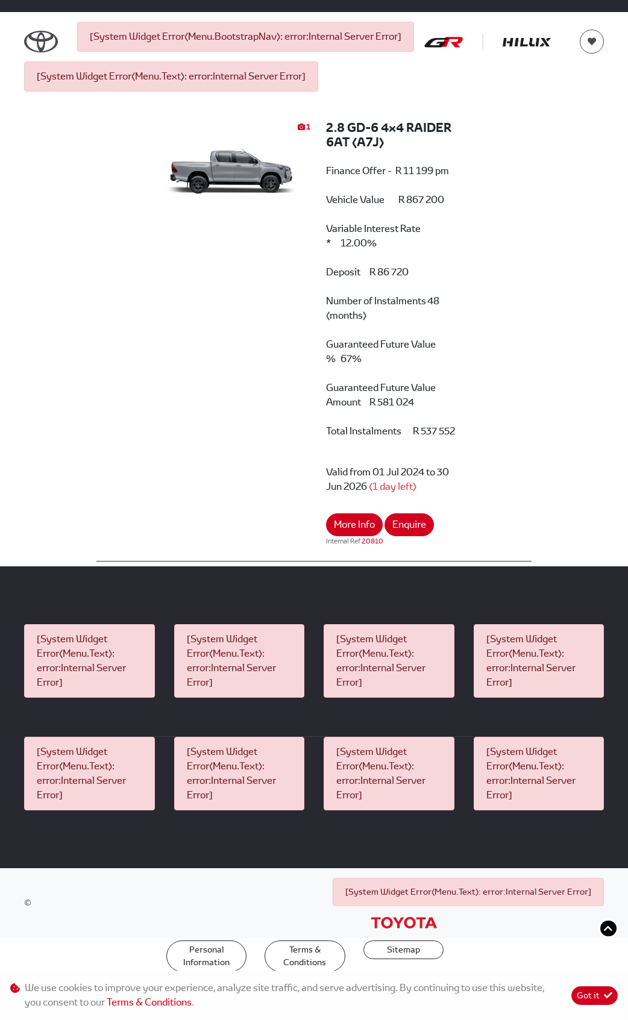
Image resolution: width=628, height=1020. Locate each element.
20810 (372, 541)
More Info (354, 524)
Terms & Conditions (304, 956)
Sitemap (403, 949)
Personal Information (206, 956)
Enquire (409, 524)
